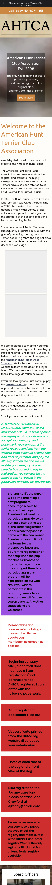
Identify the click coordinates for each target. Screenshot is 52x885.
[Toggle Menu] (3, 3)
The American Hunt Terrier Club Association (26, 4)
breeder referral (15, 384)
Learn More (26, 97)
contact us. (30, 409)
